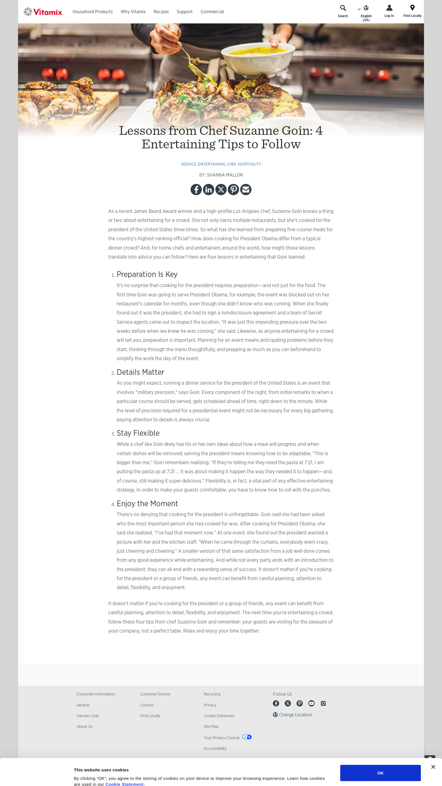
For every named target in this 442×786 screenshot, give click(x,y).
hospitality (249, 164)
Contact (147, 705)
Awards (83, 705)
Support (185, 12)
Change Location (295, 715)
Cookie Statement (124, 757)
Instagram (323, 703)
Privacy (210, 705)
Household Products (93, 12)
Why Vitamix (133, 12)
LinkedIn (208, 189)
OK (380, 745)
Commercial (212, 12)
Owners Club (88, 715)
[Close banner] (433, 740)
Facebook (196, 189)
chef (231, 164)
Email (245, 189)
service (188, 164)
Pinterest (233, 189)
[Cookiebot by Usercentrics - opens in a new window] (36, 775)
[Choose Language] (366, 14)
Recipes (161, 12)
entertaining (211, 164)
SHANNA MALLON (225, 175)
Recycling (212, 694)
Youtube (311, 703)
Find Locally (150, 715)
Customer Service (155, 694)
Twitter (221, 189)
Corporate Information (96, 694)
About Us (84, 726)
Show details (296, 774)
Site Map (211, 726)
